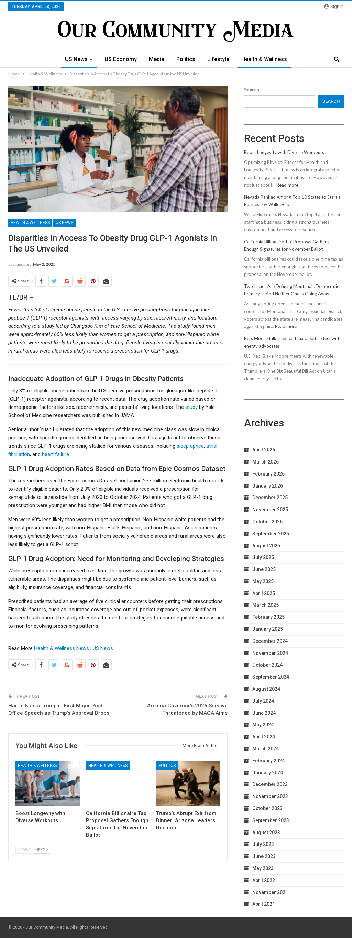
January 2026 (267, 486)
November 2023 (270, 796)
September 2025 (270, 533)
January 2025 (267, 629)
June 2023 (264, 856)
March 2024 (265, 748)
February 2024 (268, 760)
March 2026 (265, 462)
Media (156, 59)
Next (41, 849)
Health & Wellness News (61, 648)
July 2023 (263, 844)
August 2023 (266, 832)
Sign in (334, 6)
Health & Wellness (264, 59)
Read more (287, 185)
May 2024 (263, 724)
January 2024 (267, 772)
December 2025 (270, 497)
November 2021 (270, 892)
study (191, 407)
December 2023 (270, 784)
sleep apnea (190, 446)
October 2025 (267, 521)
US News (76, 59)
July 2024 (263, 701)
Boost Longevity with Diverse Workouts (284, 152)
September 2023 (270, 820)
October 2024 (267, 665)
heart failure (55, 454)
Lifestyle (218, 59)
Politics (185, 59)
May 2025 (263, 581)
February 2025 (268, 617)
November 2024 (270, 653)
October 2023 (267, 808)
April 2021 (263, 904)
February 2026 (268, 474)
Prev (24, 849)
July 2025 (263, 557)
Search (251, 89)
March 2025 (265, 605)
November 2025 (270, 509)
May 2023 (263, 868)
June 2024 (264, 713)
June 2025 (264, 569)
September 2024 (270, 677)
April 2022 (263, 880)
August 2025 (266, 545)
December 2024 (270, 641)
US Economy (120, 59)
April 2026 (263, 450)
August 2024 (266, 689)
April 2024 (263, 736)
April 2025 (263, 593)
